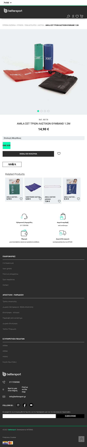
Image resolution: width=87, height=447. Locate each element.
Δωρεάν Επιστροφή (10, 323)
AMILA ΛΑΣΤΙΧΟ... (12, 197)
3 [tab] (45, 111)
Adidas (5, 345)
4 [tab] (48, 111)
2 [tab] (42, 111)
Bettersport (12, 430)
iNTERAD (30, 430)
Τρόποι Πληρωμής (9, 329)
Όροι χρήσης (7, 269)
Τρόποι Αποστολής (10, 301)
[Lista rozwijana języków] (8, 2)
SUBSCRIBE (70, 416)
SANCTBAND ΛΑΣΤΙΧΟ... (33, 197)
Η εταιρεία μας (8, 263)
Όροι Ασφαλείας (9, 280)
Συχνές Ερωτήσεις (10, 362)
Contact (5, 285)
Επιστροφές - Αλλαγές (11, 312)
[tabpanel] (43, 72)
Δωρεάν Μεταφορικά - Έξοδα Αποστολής (18, 307)
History (5, 356)
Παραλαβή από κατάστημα (12, 318)
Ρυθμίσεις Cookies (9, 437)
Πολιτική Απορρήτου (10, 274)
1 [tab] (38, 111)
